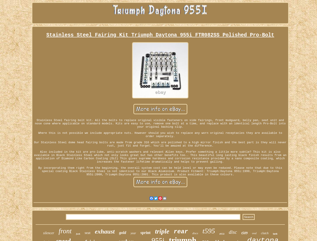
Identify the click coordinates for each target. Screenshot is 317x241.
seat (87, 233)
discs (195, 233)
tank (275, 234)
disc (233, 232)
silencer (48, 233)
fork (78, 233)
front (65, 231)
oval (254, 233)
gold (122, 232)
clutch (265, 233)
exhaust (105, 231)
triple (162, 231)
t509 (244, 233)
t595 (209, 231)
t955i (222, 233)
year (133, 233)
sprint (145, 232)
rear (181, 231)
